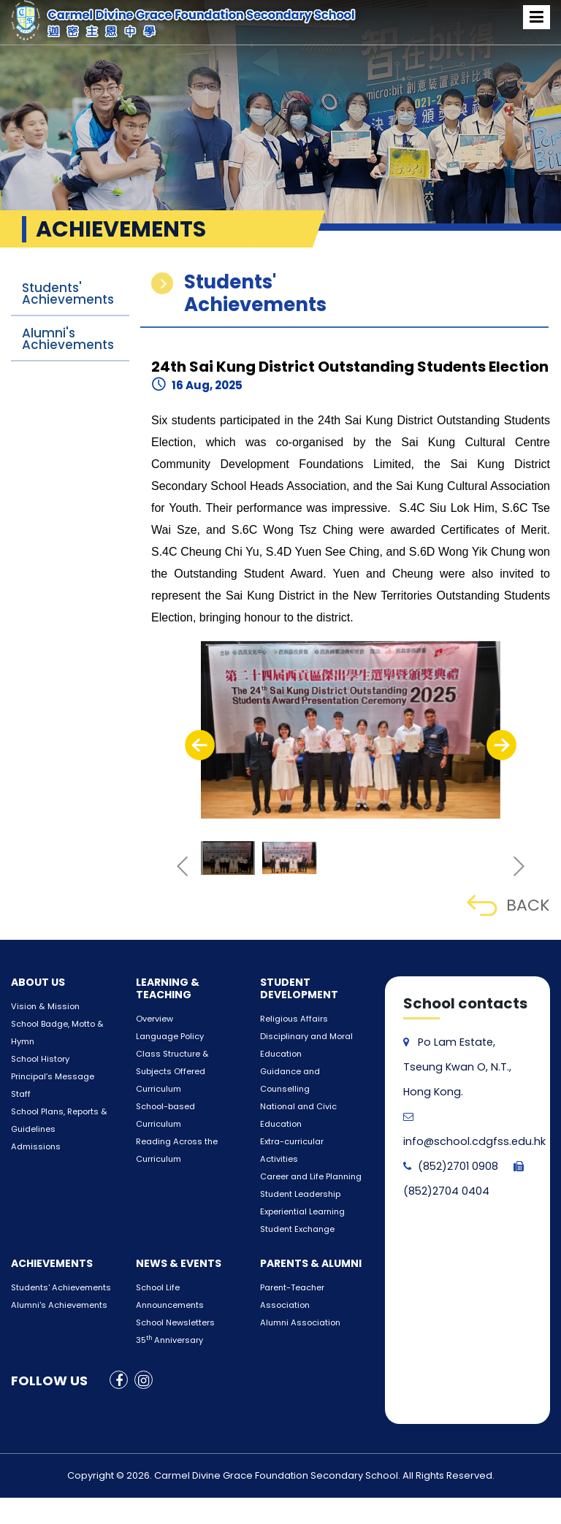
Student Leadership (297, 1159)
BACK (508, 905)
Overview (152, 1019)
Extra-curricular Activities (308, 1124)
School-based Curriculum (185, 1106)
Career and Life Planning (307, 1141)
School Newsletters (172, 1287)
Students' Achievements (68, 293)
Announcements (167, 1270)
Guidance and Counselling (311, 1071)
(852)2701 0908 (450, 1166)
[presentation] (199, 745)
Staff (19, 1094)
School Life (156, 1252)
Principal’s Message (49, 1076)
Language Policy (167, 1036)
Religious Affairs (290, 1019)
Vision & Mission (42, 1006)
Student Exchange (294, 1194)
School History (38, 1059)
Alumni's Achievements (68, 338)
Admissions (33, 1146)
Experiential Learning (300, 1176)
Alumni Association (297, 1287)
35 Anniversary (167, 1305)
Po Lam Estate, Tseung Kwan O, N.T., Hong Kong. (455, 1067)
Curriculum (157, 1089)
